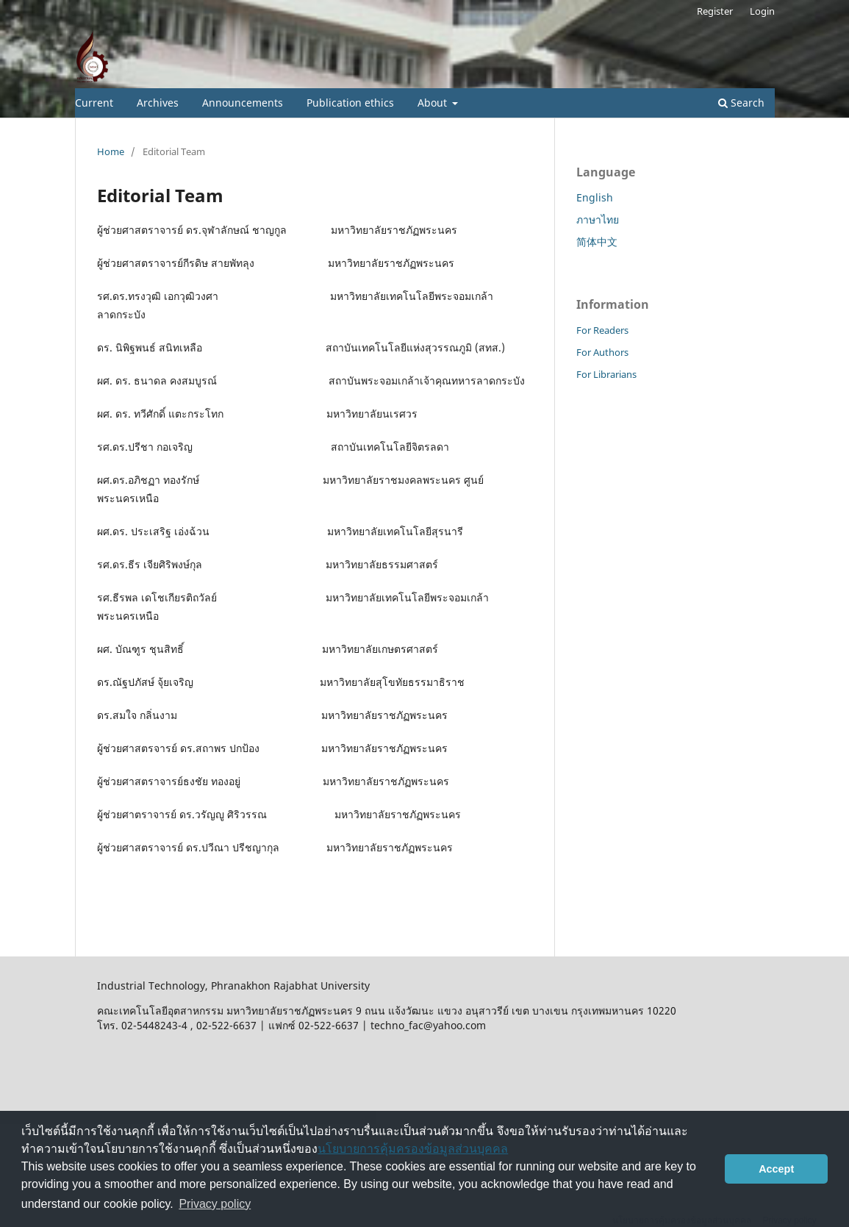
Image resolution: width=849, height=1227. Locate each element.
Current (94, 103)
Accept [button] (776, 1169)
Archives (158, 103)
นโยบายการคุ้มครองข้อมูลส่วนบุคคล (413, 1148)
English (594, 197)
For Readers (602, 330)
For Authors (602, 352)
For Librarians (606, 374)
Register (715, 11)
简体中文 (596, 241)
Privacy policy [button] (215, 1204)
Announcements (242, 103)
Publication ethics (350, 103)
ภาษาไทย (597, 219)
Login (762, 11)
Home (110, 151)
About (434, 103)
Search (741, 103)
